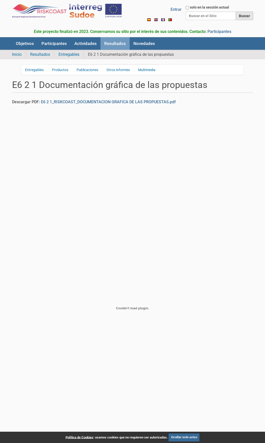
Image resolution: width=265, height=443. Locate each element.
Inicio (17, 54)
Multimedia (146, 70)
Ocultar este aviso (184, 437)
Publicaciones (87, 70)
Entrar (176, 9)
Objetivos (25, 43)
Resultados (115, 43)
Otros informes (118, 70)
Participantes (219, 31)
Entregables (69, 54)
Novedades (144, 43)
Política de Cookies (79, 437)
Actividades (85, 43)
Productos (60, 70)
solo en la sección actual (209, 7)
